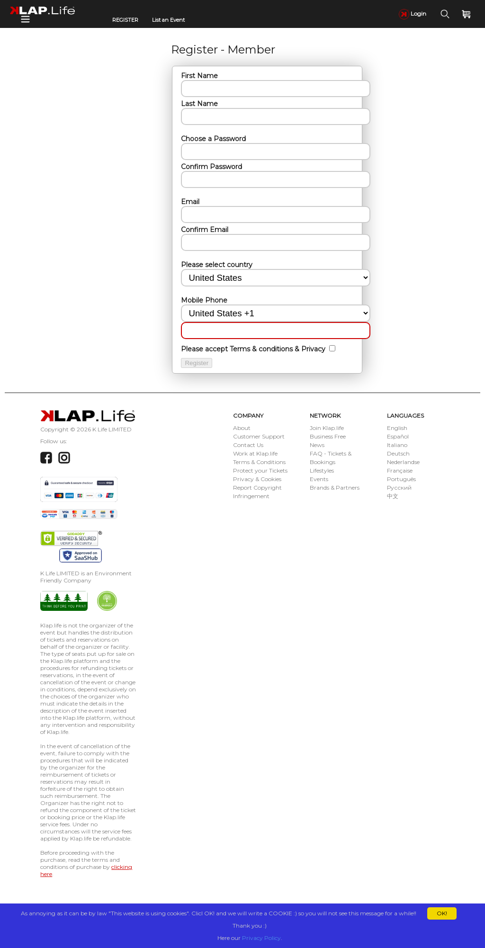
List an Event (168, 20)
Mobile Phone (204, 300)
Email (190, 201)
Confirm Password (211, 166)
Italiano (397, 444)
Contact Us (248, 444)
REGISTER (125, 20)
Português (401, 479)
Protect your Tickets (260, 470)
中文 (392, 496)
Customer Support (259, 436)
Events (319, 479)
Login (412, 13)
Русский (399, 487)
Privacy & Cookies (257, 479)
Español (398, 436)
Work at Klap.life (255, 453)
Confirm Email (204, 229)
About (242, 427)
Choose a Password (213, 138)
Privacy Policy (261, 937)
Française (400, 470)
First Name (199, 76)
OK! (442, 913)
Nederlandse (403, 461)
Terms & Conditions (259, 461)
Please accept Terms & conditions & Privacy (254, 349)
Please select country (216, 264)
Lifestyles (322, 470)
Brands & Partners (334, 487)
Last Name (199, 103)
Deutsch (398, 453)
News (317, 444)
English (397, 427)
